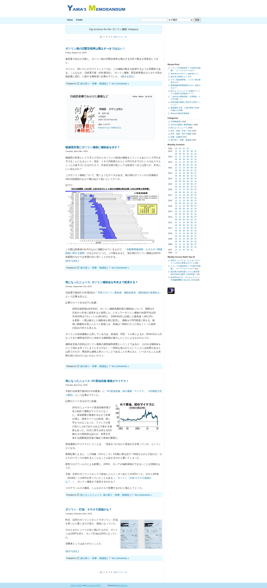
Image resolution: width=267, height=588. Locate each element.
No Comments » (120, 83)
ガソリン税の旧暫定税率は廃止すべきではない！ (95, 48)
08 (192, 151)
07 (195, 151)
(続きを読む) (127, 76)
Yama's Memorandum (95, 8)
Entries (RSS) (76, 585)
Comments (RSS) (93, 585)
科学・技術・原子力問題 (181, 134)
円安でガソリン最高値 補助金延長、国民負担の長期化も (129, 292)
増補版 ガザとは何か (111, 109)
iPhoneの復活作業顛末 (180, 113)
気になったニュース (91, 495)
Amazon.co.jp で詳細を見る (109, 128)
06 (176, 154)
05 (180, 154)
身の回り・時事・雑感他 (93, 83)
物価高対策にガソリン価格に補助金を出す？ (92, 147)
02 (184, 148)
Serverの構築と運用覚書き (182, 125)
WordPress (122, 585)
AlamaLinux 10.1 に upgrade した (185, 74)
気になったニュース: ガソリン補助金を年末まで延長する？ (101, 282)
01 (188, 148)
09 (188, 151)
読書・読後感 (176, 137)
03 (180, 148)
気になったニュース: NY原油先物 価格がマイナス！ (97, 381)
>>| (125, 37)
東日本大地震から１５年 (181, 77)
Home (70, 20)
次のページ (118, 37)
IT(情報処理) (176, 121)
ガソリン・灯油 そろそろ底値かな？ (88, 509)
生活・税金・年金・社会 (181, 131)
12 (176, 151)
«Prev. (135, 96)
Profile (79, 20)
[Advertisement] (185, 46)
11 (180, 151)
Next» (141, 96)
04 (176, 148)
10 (184, 151)
